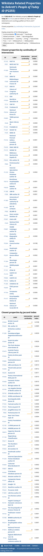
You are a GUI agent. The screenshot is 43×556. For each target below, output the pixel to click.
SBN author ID (14, 194)
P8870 (4, 432)
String (26, 39)
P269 (6, 76)
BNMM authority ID (15, 518)
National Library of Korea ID (13, 112)
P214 (6, 104)
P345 (6, 133)
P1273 (6, 274)
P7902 (6, 236)
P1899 (4, 493)
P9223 (4, 490)
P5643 (6, 160)
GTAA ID (12, 270)
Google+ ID (11, 484)
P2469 (4, 369)
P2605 (6, 288)
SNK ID (10, 469)
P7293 (6, 127)
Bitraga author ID (14, 385)
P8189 (6, 306)
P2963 (6, 249)
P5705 (4, 389)
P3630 (6, 187)
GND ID (12, 86)
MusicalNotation (8, 39)
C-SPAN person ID (14, 425)
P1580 (6, 200)
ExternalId (19, 34)
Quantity (19, 39)
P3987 (6, 229)
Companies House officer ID (14, 255)
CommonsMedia (8, 34)
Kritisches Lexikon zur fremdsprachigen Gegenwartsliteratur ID (15, 333)
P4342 (6, 215)
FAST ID (12, 61)
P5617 (4, 441)
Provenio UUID (13, 490)
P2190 (4, 425)
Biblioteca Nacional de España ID (14, 155)
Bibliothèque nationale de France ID (14, 81)
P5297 (6, 255)
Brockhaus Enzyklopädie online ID (14, 181)
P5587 (6, 219)
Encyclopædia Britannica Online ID (14, 298)
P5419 (4, 396)
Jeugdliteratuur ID (14, 410)
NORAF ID (13, 150)
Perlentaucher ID (14, 413)
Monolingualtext (27, 36)
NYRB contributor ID (15, 396)
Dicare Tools (8, 546)
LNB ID (12, 191)
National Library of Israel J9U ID (14, 306)
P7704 (6, 293)
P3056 (4, 472)
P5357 (4, 509)
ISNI (11, 96)
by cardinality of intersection (23, 26)
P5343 (4, 407)
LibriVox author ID (14, 493)
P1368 (6, 191)
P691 (6, 64)
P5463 (4, 449)
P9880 (4, 361)
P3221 (4, 417)
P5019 (6, 181)
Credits (17, 546)
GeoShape (28, 34)
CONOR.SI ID (14, 284)
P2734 (4, 497)
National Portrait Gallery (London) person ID (13, 140)
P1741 (6, 270)
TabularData (34, 39)
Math (18, 36)
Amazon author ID (14, 476)
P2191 (4, 503)
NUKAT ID (13, 130)
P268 (6, 81)
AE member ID (13, 449)
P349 (6, 223)
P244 (6, 91)
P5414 (4, 346)
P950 (6, 155)
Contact (35, 546)
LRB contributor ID (14, 365)
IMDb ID (12, 133)
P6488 (4, 400)
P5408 (4, 382)
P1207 (6, 130)
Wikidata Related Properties (21, 3)
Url (10, 41)
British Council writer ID (14, 243)
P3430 (6, 147)
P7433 (4, 404)
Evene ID (11, 441)
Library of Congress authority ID (14, 91)
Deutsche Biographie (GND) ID (13, 236)
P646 (6, 107)
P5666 (4, 341)
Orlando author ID (14, 393)
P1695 (6, 207)
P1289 (4, 333)
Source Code (26, 546)
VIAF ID (12, 104)
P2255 (10, 19)
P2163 (6, 61)
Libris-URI (13, 219)
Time (4, 41)
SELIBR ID (13, 211)
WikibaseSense (35, 43)
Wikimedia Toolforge (7, 548)
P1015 (6, 150)
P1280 (6, 284)
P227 (6, 86)
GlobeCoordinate (8, 36)
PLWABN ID (13, 127)
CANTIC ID (13, 278)
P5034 (6, 112)
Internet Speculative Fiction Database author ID (14, 172)
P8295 (4, 373)
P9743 (4, 514)
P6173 (4, 385)
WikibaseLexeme (8, 43)
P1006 (6, 70)
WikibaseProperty (22, 43)
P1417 (6, 299)
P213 (6, 96)
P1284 (6, 261)
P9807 (4, 469)
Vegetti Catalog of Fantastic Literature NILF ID (15, 503)
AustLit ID (11, 373)
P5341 (4, 421)
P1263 (6, 266)
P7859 (6, 100)
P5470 (4, 351)
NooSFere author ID (15, 487)
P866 (6, 164)
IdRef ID (12, 76)
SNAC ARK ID (14, 147)
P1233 (6, 172)
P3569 (4, 465)
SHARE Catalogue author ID (13, 229)
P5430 (4, 377)
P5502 (4, 365)
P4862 (4, 476)
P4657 (4, 445)
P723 (4, 538)
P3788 (4, 518)
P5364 (6, 243)
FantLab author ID (14, 404)
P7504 (4, 410)
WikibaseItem (29, 41)
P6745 (4, 393)
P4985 (6, 118)
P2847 (4, 484)
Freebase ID (14, 107)
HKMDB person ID (14, 428)
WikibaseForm (17, 41)
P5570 (4, 487)
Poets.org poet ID (14, 407)
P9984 (6, 278)
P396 (6, 194)
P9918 (6, 281)
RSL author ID (14, 160)
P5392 (4, 356)
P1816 (6, 140)
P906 (6, 211)
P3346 (4, 428)
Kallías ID (13, 281)
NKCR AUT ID (14, 64)
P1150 (4, 437)
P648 (6, 123)
